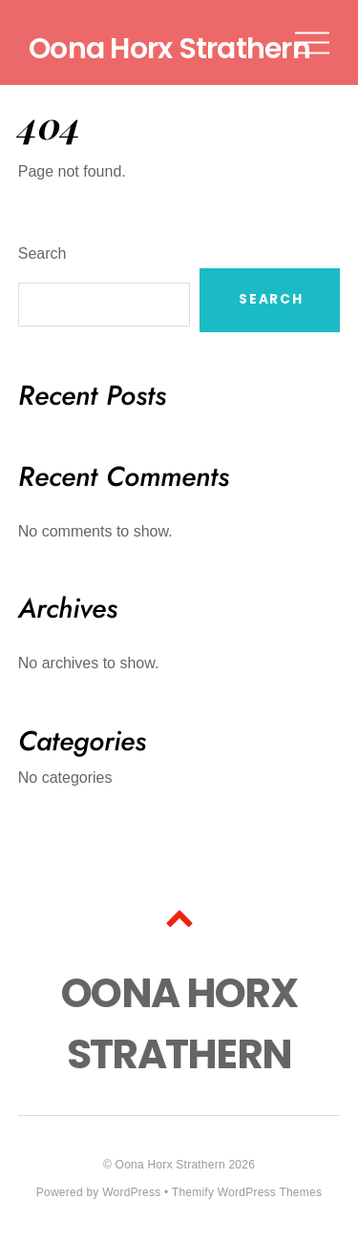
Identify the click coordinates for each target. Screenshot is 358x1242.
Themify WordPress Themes (247, 1192)
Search (42, 253)
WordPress (131, 1192)
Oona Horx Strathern (170, 1164)
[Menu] (312, 42)
